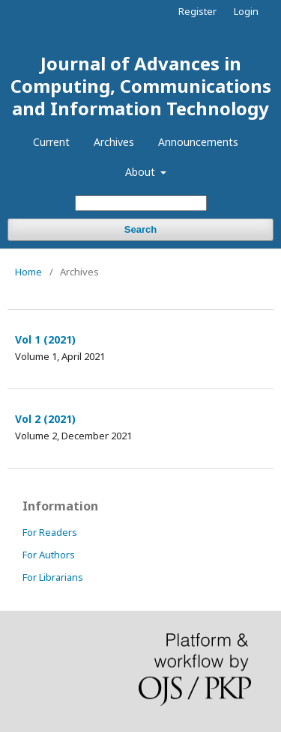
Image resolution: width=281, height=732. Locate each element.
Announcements (198, 142)
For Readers (49, 532)
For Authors (48, 554)
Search (140, 229)
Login (246, 11)
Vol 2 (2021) (45, 419)
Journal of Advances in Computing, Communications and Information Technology (140, 86)
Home (28, 271)
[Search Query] (141, 203)
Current (51, 142)
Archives (114, 142)
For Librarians (52, 577)
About (141, 172)
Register (197, 11)
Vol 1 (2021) (45, 339)
